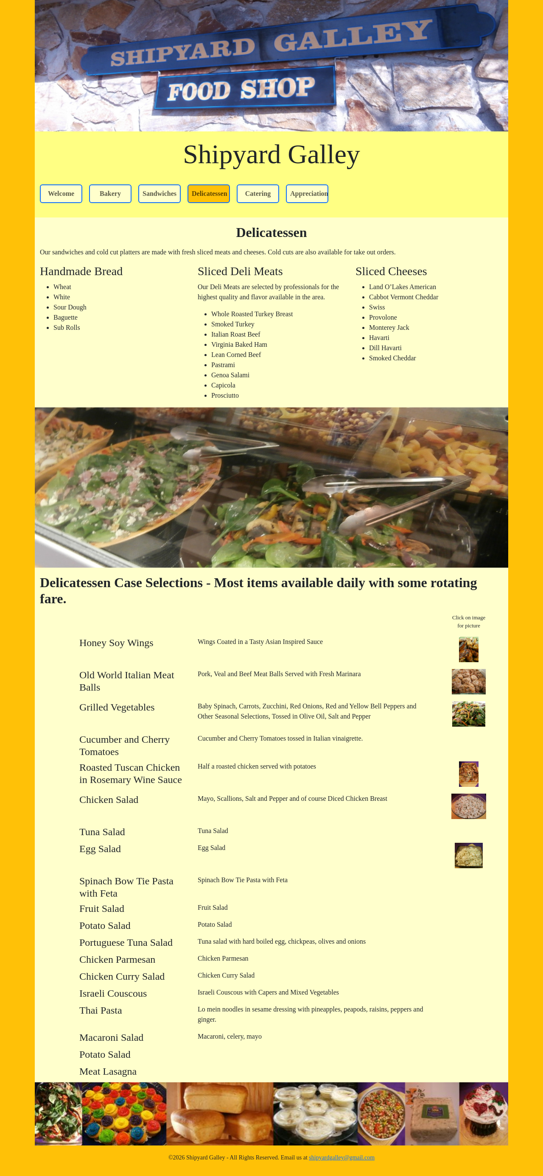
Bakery (110, 193)
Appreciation (309, 193)
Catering (258, 193)
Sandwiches (159, 193)
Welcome (61, 193)
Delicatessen (209, 193)
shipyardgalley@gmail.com (342, 1157)
